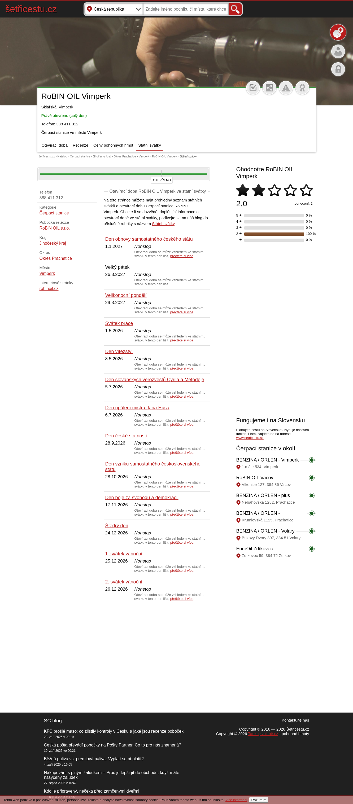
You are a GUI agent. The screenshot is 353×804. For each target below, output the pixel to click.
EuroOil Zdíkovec (254, 548)
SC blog (53, 720)
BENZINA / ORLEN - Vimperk (267, 460)
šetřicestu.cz (31, 9)
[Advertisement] (157, 647)
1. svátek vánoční (123, 553)
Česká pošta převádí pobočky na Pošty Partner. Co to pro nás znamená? (112, 745)
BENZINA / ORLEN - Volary (265, 531)
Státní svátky (149, 145)
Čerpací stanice (80, 156)
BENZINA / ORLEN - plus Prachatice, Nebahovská (263, 498)
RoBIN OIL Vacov (254, 477)
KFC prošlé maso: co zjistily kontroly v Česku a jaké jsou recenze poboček (114, 731)
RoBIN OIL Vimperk (164, 156)
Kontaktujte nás (295, 720)
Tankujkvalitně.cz (263, 733)
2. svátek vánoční (123, 582)
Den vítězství (119, 351)
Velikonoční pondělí (126, 295)
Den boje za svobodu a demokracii (141, 497)
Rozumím (258, 800)
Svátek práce (119, 323)
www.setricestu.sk (250, 438)
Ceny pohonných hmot (113, 145)
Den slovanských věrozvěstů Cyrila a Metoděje (154, 379)
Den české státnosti (126, 435)
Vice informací (236, 800)
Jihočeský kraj (102, 156)
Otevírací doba (55, 145)
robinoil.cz (49, 288)
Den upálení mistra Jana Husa (137, 407)
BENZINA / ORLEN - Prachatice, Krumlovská (261, 516)
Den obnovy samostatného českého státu (149, 239)
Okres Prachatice (125, 156)
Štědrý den (116, 525)
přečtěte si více (181, 256)
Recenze (80, 145)
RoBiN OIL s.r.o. (55, 228)
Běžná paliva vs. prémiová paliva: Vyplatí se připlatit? (94, 759)
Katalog (62, 156)
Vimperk (144, 156)
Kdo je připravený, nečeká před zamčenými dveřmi (91, 791)
